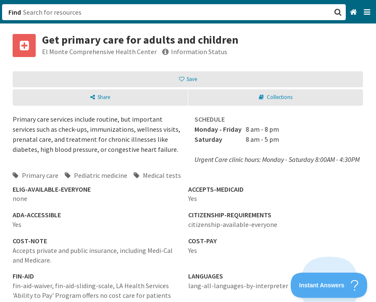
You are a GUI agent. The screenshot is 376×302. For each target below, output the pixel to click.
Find (14, 12)
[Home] (354, 12)
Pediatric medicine (96, 175)
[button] (188, 151)
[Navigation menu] (368, 12)
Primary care (35, 175)
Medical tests (157, 175)
